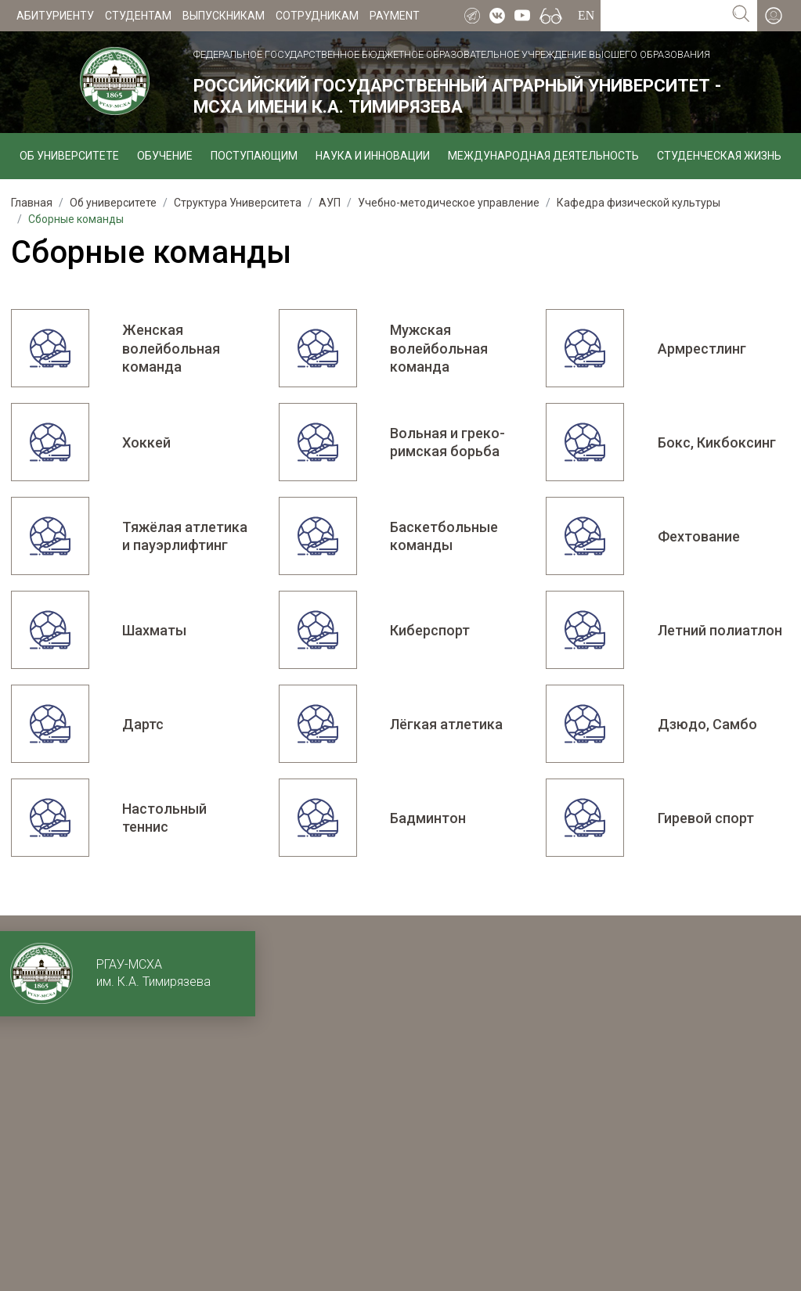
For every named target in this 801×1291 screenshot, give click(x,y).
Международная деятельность (543, 155)
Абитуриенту (55, 15)
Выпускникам (223, 15)
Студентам (138, 15)
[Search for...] (663, 15)
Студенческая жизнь (719, 155)
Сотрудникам (317, 15)
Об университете (69, 155)
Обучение (165, 155)
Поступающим (254, 155)
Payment (395, 15)
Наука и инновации (373, 155)
